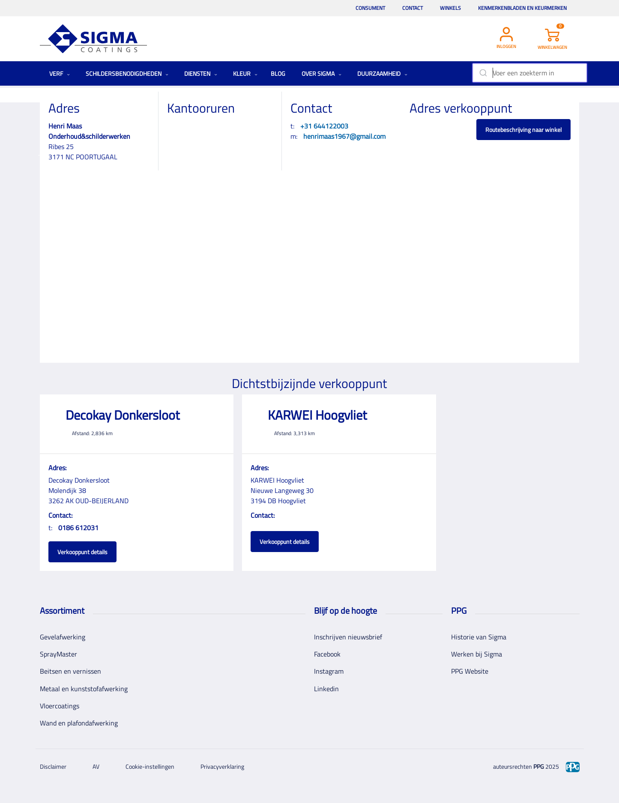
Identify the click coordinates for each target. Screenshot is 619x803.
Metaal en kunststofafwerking (84, 689)
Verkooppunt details (82, 551)
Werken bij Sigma (476, 654)
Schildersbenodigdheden (127, 73)
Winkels (450, 8)
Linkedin (326, 689)
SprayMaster (58, 654)
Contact (412, 8)
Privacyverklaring (222, 766)
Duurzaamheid (382, 73)
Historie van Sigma (478, 637)
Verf (59, 73)
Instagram (329, 671)
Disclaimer (53, 766)
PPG (538, 766)
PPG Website (469, 671)
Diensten (200, 73)
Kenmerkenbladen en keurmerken (522, 8)
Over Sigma (321, 73)
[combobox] (529, 73)
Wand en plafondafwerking (79, 723)
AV (96, 766)
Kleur (245, 73)
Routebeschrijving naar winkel (523, 129)
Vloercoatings (59, 706)
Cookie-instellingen (150, 766)
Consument (370, 8)
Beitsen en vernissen (70, 671)
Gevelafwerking (62, 637)
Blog (278, 73)
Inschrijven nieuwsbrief (348, 637)
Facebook (327, 654)
